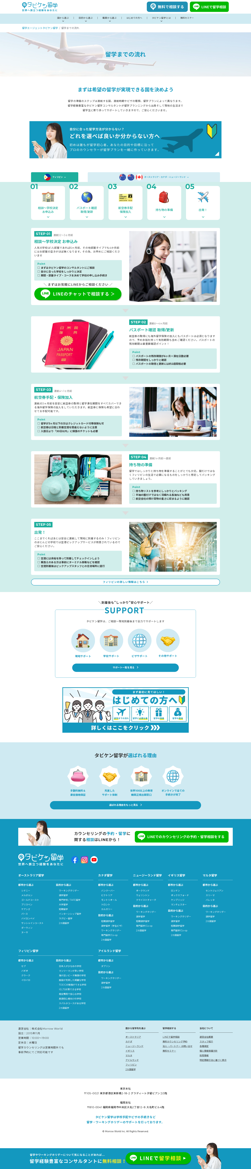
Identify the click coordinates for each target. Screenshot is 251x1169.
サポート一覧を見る (125, 675)
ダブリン (105, 973)
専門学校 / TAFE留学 (69, 907)
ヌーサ (24, 939)
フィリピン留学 (28, 958)
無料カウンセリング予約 (175, 1048)
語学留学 (63, 902)
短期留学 (63, 916)
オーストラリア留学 (31, 882)
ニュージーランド (134, 1053)
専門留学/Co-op (109, 942)
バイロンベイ (28, 925)
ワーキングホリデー (69, 897)
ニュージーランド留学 (147, 882)
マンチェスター (179, 911)
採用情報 (204, 1062)
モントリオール (109, 907)
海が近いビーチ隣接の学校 (72, 982)
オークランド (143, 897)
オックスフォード (180, 902)
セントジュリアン (214, 897)
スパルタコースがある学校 (72, 1010)
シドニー (25, 897)
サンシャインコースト (32, 930)
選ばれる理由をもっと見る (126, 812)
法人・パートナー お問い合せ (177, 1053)
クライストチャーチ (146, 907)
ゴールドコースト (30, 907)
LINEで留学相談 (171, 1044)
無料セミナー (169, 1057)
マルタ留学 (210, 882)
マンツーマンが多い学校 (71, 978)
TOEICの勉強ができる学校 (72, 992)
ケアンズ (25, 916)
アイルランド (132, 1067)
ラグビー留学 (65, 925)
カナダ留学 (105, 882)
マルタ (128, 1062)
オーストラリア (133, 1044)
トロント (105, 911)
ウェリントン (143, 902)
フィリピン (55, 177)
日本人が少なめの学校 (70, 973)
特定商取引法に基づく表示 (213, 1067)
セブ (23, 973)
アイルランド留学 (109, 958)
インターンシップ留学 (70, 921)
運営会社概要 (206, 1044)
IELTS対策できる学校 (70, 996)
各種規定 (204, 1053)
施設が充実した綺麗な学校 (72, 987)
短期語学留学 (108, 928)
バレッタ (210, 907)
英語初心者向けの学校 (70, 1005)
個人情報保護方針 (209, 1057)
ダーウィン (26, 935)
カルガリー (106, 916)
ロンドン (175, 897)
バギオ (24, 978)
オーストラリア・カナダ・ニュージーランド (154, 177)
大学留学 (63, 911)
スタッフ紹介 (206, 1048)
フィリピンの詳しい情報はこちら (125, 585)
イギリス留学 (176, 882)
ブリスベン (26, 911)
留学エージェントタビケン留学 (40, 28)
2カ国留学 (64, 930)
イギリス (129, 1057)
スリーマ (210, 902)
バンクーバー (108, 897)
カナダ (128, 1048)
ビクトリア (106, 902)
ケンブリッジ (177, 907)
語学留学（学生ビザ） (112, 932)
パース (24, 921)
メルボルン (26, 902)
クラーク (25, 982)
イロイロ (25, 987)
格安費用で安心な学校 (70, 1001)
